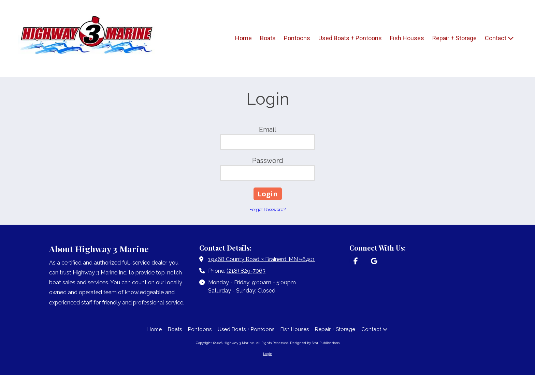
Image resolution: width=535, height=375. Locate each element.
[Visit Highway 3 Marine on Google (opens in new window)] (374, 261)
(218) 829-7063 (246, 271)
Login (267, 354)
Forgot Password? (267, 209)
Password (267, 160)
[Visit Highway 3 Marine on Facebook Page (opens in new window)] (355, 261)
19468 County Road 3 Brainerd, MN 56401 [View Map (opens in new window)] (261, 259)
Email (267, 129)
